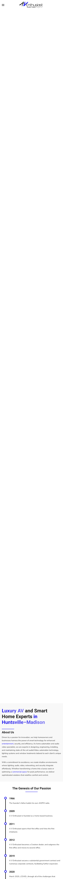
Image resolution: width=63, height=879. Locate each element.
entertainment (7, 743)
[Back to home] (31, 5)
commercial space (19, 772)
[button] (3, 5)
